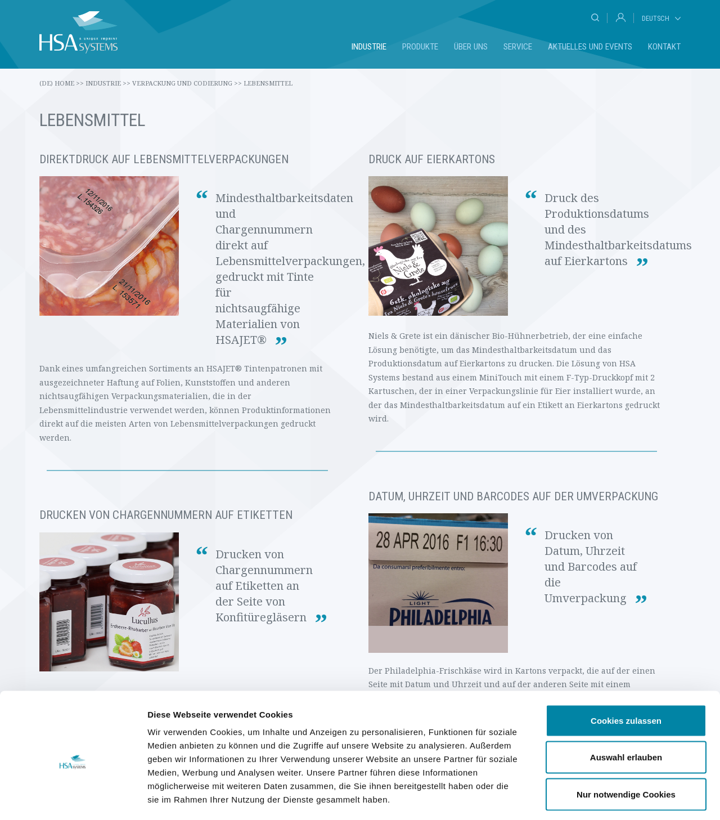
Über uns (471, 47)
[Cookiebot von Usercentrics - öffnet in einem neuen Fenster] (73, 798)
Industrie (369, 47)
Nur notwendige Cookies (626, 746)
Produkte (420, 47)
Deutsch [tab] (655, 18)
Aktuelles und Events (590, 47)
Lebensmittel (268, 83)
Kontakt (664, 47)
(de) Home (61, 83)
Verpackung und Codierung (187, 83)
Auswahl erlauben (626, 709)
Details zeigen (598, 798)
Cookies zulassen (626, 672)
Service (517, 47)
